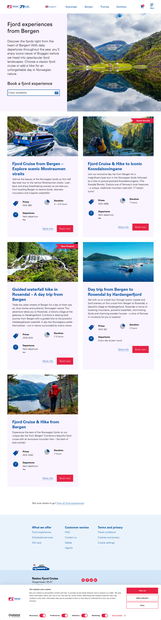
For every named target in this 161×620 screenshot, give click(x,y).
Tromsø (104, 6)
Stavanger (71, 6)
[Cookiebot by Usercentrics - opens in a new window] (14, 615)
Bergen (89, 6)
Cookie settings (106, 542)
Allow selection (142, 598)
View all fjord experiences (70, 503)
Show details (117, 616)
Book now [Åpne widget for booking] (64, 228)
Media (68, 542)
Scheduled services (42, 537)
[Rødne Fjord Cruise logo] (18, 6)
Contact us (71, 537)
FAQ (67, 532)
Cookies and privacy (108, 537)
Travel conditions (107, 532)
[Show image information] (153, 110)
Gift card (36, 542)
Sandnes (121, 6)
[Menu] (152, 7)
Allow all (142, 591)
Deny (142, 605)
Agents (69, 547)
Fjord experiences (41, 532)
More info (48, 228)
